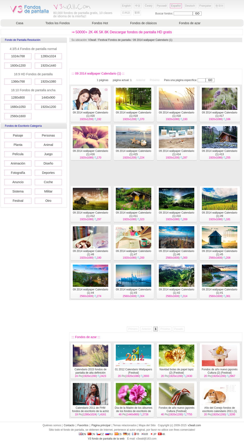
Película (18, 154)
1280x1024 (48, 56)
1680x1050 (18, 107)
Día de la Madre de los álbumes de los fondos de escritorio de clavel (133, 411)
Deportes (48, 172)
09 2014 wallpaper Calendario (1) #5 (219, 253)
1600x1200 (18, 65)
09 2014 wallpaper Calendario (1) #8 (90, 253)
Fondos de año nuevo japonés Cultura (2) (219, 371)
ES (118, 434)
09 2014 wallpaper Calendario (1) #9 (219, 214)
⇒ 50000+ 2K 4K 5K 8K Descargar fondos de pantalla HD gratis (122, 32)
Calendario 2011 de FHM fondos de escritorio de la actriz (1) (90, 411)
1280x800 (18, 97)
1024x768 (18, 56)
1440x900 (48, 97)
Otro (48, 200)
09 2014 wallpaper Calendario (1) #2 (176, 291)
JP (153, 434)
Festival (18, 200)
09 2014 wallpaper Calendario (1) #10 (176, 214)
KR (144, 434)
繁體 (137, 12)
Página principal (100, 425)
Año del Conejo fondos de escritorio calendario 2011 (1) (219, 409)
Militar (48, 191)
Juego (48, 154)
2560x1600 (18, 116)
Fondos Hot (100, 23)
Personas (48, 135)
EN (82, 434)
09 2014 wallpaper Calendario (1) (152, 40)
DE (126, 434)
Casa (19, 23)
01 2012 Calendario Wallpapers (133, 369)
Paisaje (18, 135)
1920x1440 (48, 65)
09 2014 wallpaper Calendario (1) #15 (133, 152)
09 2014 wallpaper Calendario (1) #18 (176, 114)
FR (135, 434)
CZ (100, 434)
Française (205, 5)
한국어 (219, 5)
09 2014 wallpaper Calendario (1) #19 (133, 114)
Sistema (18, 191)
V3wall (92, 40)
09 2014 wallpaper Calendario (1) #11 (133, 214)
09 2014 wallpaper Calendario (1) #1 (219, 291)
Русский (162, 5)
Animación (18, 163)
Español (176, 5)
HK (161, 434)
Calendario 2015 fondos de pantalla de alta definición (90, 371)
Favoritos (82, 425)
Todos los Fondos (57, 23)
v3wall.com (194, 425)
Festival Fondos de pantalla (114, 40)
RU (109, 434)
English (126, 5)
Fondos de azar (190, 23)
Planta (18, 145)
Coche (48, 182)
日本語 (126, 12)
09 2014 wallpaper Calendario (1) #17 (219, 114)
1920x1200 (48, 107)
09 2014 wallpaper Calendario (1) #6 (176, 253)
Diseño (48, 163)
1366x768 (18, 81)
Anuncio (18, 182)
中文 (137, 5)
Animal (48, 145)
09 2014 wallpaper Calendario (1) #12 (90, 214)
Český (148, 5)
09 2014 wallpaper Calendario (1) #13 (219, 152)
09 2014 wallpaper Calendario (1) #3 (133, 291)
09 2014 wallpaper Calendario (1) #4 (90, 291)
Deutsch (190, 5)
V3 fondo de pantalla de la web (106, 438)
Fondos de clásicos (143, 23)
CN (91, 434)
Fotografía (18, 172)
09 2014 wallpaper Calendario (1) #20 (90, 114)
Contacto (69, 425)
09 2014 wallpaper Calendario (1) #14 (176, 152)
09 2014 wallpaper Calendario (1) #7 (133, 253)
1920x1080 (48, 81)
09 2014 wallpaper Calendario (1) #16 (90, 152)
